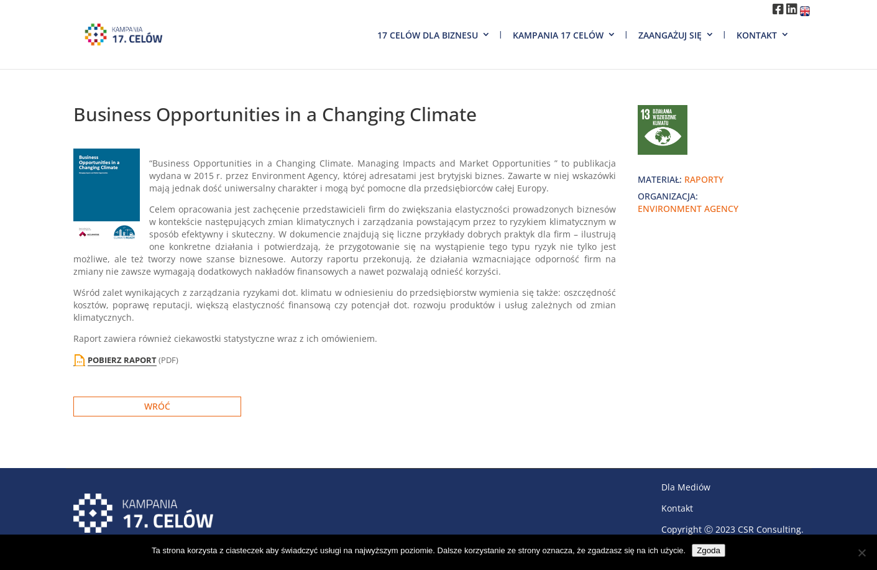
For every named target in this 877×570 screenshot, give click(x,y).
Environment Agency (688, 208)
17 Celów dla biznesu (427, 35)
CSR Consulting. (771, 529)
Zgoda (708, 550)
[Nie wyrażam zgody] (861, 552)
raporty (703, 179)
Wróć (157, 406)
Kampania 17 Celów (558, 35)
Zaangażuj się (670, 35)
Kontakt (757, 35)
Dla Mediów (685, 487)
